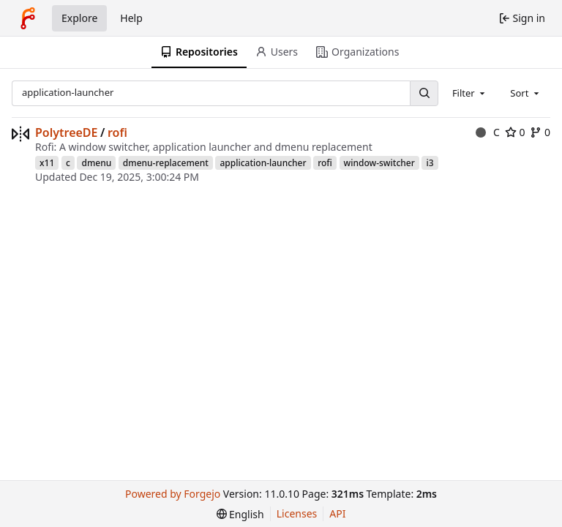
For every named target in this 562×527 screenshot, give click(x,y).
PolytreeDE (66, 132)
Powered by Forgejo (172, 494)
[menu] (240, 514)
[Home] (27, 18)
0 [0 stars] (515, 132)
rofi (117, 132)
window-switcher (379, 163)
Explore (79, 18)
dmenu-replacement (166, 163)
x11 (47, 163)
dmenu (96, 163)
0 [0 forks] (540, 132)
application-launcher (263, 163)
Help (131, 18)
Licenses (297, 513)
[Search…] (424, 93)
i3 (429, 163)
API (337, 513)
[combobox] (469, 93)
